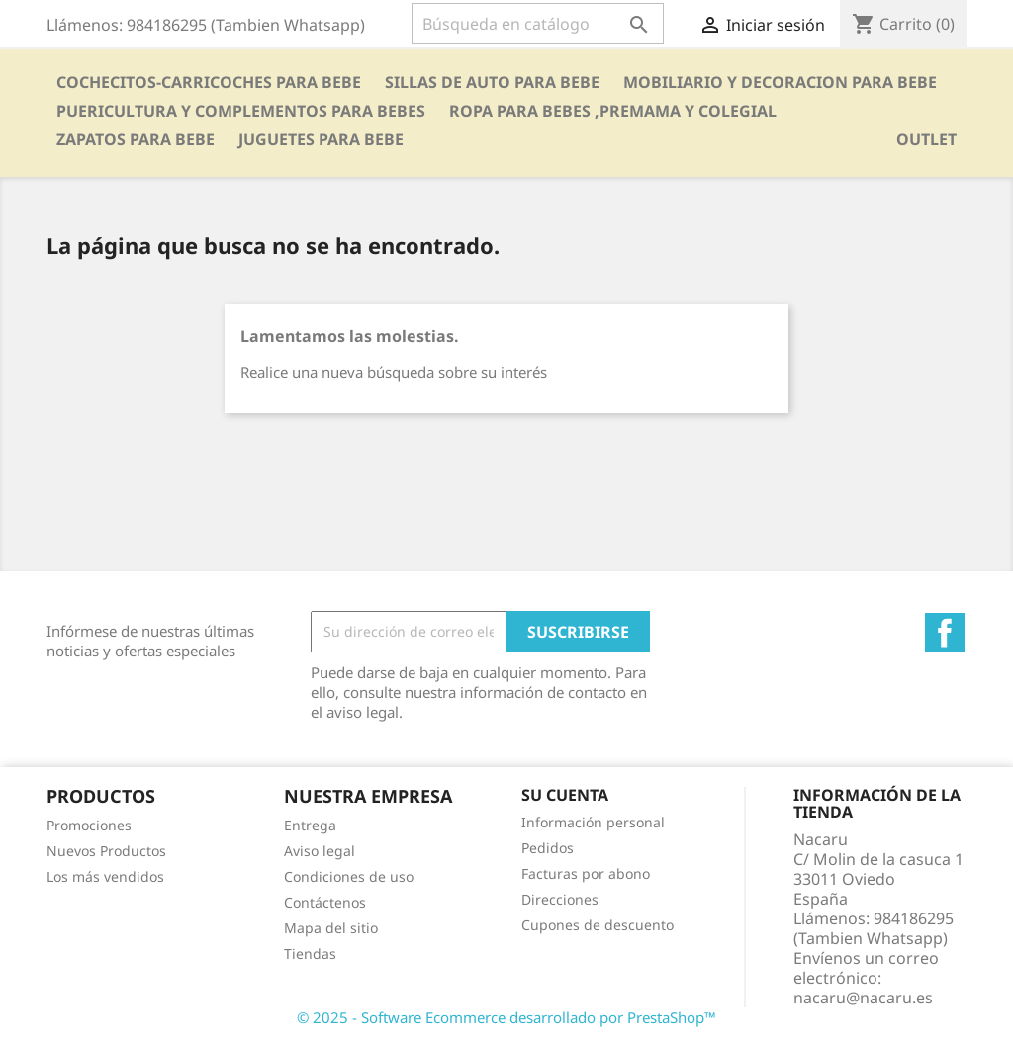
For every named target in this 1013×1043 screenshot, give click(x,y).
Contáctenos (325, 902)
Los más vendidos (105, 876)
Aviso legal (319, 850)
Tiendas (310, 953)
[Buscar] (538, 23)
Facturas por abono (585, 873)
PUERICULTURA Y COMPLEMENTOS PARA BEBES (240, 111)
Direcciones (560, 899)
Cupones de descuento (597, 924)
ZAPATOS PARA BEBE (135, 139)
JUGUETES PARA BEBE (321, 139)
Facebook (945, 632)
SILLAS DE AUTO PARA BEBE (492, 82)
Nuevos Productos (106, 850)
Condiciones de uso (349, 876)
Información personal (593, 822)
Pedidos (547, 847)
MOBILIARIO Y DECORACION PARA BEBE (780, 82)
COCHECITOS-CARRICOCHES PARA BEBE (208, 82)
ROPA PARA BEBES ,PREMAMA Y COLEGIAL (613, 111)
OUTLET (926, 139)
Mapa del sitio (331, 927)
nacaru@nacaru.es (863, 997)
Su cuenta (564, 795)
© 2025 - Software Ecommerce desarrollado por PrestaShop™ (506, 1017)
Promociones (89, 825)
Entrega (310, 825)
